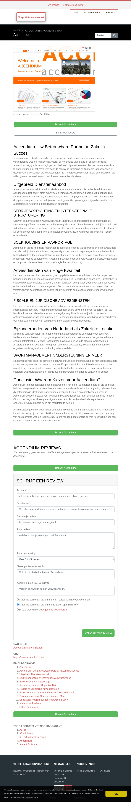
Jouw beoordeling (26, 553)
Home (75, 12)
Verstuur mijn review (98, 633)
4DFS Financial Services (32, 737)
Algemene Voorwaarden (55, 609)
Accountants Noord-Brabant (44, 30)
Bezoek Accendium (65, 714)
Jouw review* (24, 529)
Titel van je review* (27, 516)
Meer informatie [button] (32, 797)
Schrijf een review (29, 707)
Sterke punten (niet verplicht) (32, 566)
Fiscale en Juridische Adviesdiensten (39, 689)
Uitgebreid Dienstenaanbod (34, 674)
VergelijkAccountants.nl (31, 17)
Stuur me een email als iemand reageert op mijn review (48, 604)
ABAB (22, 730)
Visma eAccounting (73, 5)
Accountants (92, 13)
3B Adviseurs (26, 733)
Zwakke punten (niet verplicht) (33, 583)
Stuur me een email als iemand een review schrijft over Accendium (54, 599)
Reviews (110, 13)
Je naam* (22, 490)
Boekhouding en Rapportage (34, 681)
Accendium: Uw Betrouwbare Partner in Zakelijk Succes (49, 670)
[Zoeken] (114, 35)
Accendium (25, 667)
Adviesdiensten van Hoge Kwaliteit (38, 685)
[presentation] (40, 621)
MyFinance (53, 5)
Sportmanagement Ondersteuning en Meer (42, 696)
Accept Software (28, 744)
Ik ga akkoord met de (43, 609)
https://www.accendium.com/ (28, 657)
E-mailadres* (24, 503)
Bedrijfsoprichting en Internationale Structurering (45, 678)
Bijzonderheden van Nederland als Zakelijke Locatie (47, 692)
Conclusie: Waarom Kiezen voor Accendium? (43, 700)
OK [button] (116, 794)
